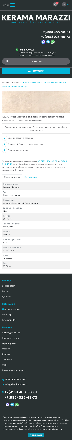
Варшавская (26, 50)
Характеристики (12, 177)
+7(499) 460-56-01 (55, 32)
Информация (30, 177)
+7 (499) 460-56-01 (47, 161)
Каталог (15, 82)
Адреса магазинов (15, 379)
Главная (6, 82)
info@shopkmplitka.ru (16, 384)
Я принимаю (36, 435)
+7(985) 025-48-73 (55, 37)
